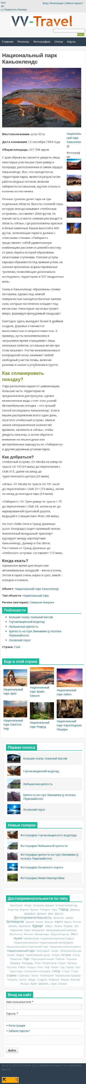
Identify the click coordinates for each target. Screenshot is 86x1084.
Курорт (37, 926)
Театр (34, 975)
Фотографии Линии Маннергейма (42, 878)
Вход (45, 3)
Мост (74, 934)
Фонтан (75, 979)
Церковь (43, 983)
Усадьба (42, 979)
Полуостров (49, 963)
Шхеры (62, 983)
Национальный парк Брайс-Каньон (39, 691)
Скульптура (16, 971)
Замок (69, 917)
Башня (50, 905)
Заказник (58, 917)
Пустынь (72, 963)
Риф (47, 967)
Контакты (3, 6)
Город (63, 909)
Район (22, 967)
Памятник (16, 959)
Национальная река (26, 942)
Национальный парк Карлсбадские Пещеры (69, 725)
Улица (31, 979)
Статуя (65, 971)
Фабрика (54, 979)
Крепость (25, 926)
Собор (56, 971)
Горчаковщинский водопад (27, 622)
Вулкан (34, 909)
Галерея (45, 909)
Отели (58, 41)
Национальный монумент (65, 946)
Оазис (54, 951)
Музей (17, 938)
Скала (69, 967)
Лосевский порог (20, 640)
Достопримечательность (32, 918)
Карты (71, 41)
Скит (77, 967)
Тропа (22, 979)
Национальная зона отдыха (57, 938)
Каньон (49, 921)
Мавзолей (16, 930)
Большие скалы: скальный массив (31, 617)
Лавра (48, 926)
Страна (11, 975)
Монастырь (42, 934)
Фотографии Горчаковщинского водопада (48, 835)
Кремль (13, 926)
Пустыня (12, 967)
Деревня (29, 913)
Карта (59, 921)
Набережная (31, 938)
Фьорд (24, 983)
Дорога (59, 913)
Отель (76, 955)
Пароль (12, 1013)
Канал (39, 921)
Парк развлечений (42, 959)
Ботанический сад (66, 905)
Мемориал (38, 930)
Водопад (13, 909)
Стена (74, 971)
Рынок (54, 967)
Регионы (23, 41)
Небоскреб (43, 951)
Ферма (65, 979)
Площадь (27, 963)
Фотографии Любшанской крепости (43, 846)
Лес (76, 926)
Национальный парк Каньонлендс (37, 589)
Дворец (74, 909)
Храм (33, 983)
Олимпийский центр (38, 955)
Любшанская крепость (23, 626)
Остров (66, 955)
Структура (24, 975)
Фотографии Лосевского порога (41, 867)
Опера (56, 955)
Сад (62, 967)
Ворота (24, 909)
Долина (41, 913)
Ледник (68, 926)
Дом (50, 913)
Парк (26, 959)
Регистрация (56, 3)
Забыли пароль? (74, 3)
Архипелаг (16, 905)
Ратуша (31, 967)
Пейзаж (60, 959)
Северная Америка (42, 602)
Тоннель (12, 979)
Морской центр (60, 934)
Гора (54, 909)
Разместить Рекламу (15, 9)
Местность (15, 934)
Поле (38, 963)
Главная (7, 41)
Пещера (15, 963)
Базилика (38, 905)
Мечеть (28, 934)
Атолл (27, 905)
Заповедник (15, 922)
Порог (62, 963)
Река (40, 967)
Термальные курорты (68, 975)
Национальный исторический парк (27, 946)
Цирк (53, 983)
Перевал (71, 959)
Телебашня (46, 975)
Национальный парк (36, 595)
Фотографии (41, 41)
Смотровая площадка (37, 971)
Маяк (27, 930)
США (17, 647)
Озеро (20, 955)
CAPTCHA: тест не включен (28, 1038)
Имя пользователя (19, 1002)
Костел (77, 921)
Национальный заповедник (56, 942)
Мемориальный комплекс (61, 930)
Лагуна (58, 926)
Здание (30, 921)
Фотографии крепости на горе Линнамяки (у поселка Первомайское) (49, 856)
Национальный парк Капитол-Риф (13, 724)
